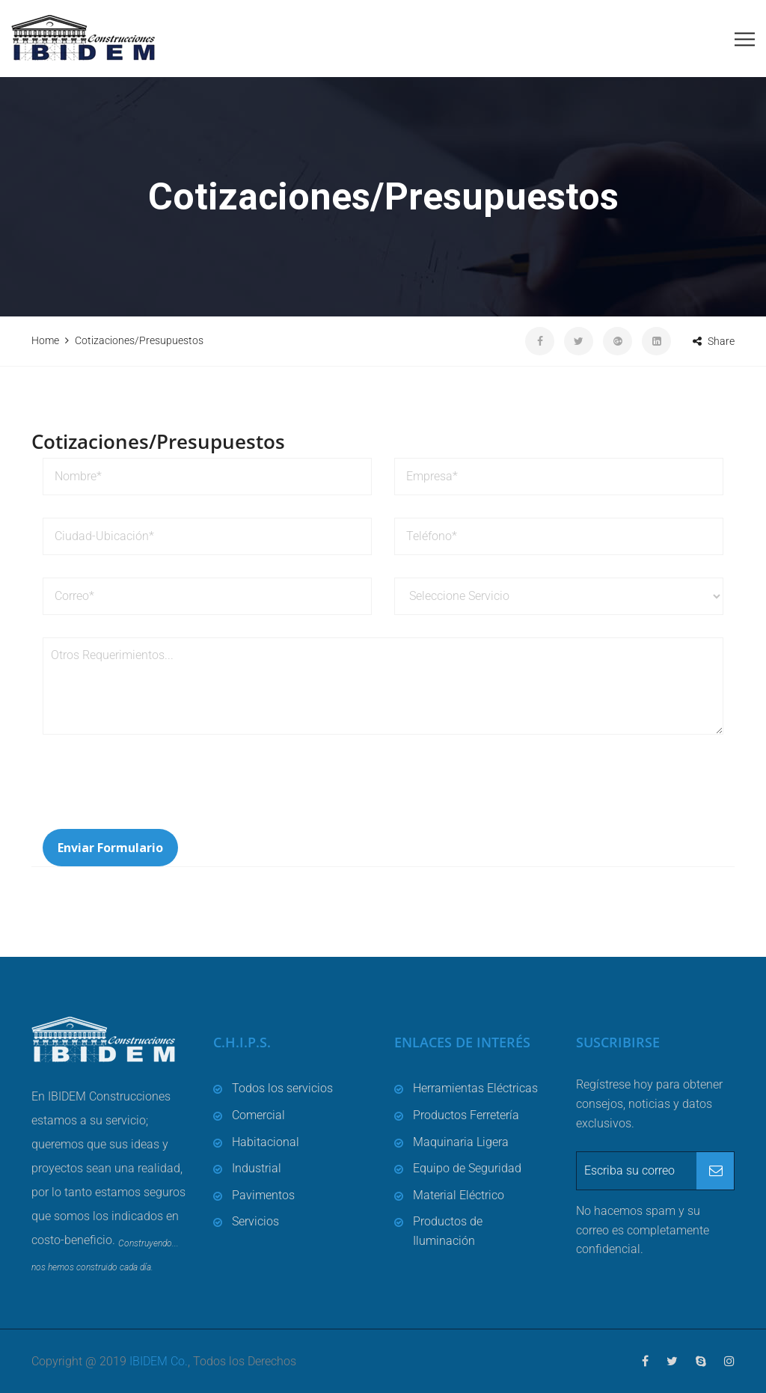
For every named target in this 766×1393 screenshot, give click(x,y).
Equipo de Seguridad (467, 1168)
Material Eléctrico (458, 1195)
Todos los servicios (282, 1088)
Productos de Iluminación (447, 1231)
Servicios (255, 1221)
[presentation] (156, 792)
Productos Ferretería (466, 1115)
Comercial (258, 1115)
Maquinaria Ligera (461, 1142)
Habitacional (265, 1142)
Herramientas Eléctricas (475, 1088)
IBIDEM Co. (158, 1361)
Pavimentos (263, 1195)
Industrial (256, 1168)
